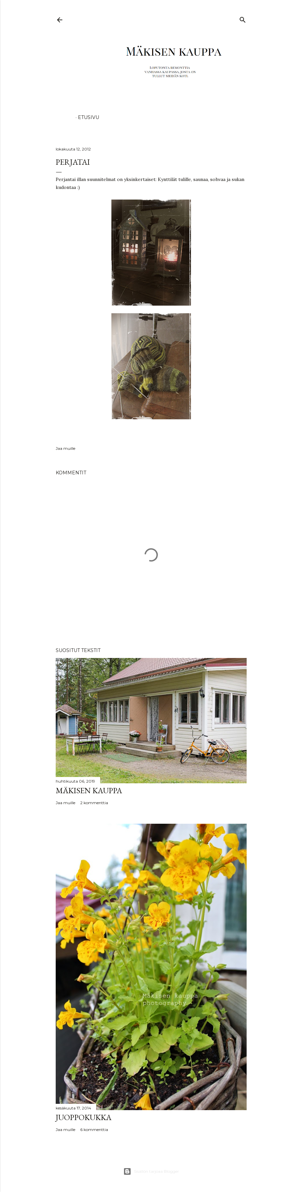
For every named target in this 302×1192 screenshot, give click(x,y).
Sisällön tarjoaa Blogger (151, 1171)
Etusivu (88, 117)
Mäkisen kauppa (89, 790)
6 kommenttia (94, 1129)
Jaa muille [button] (65, 448)
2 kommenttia (94, 802)
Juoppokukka (83, 1117)
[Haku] (243, 18)
